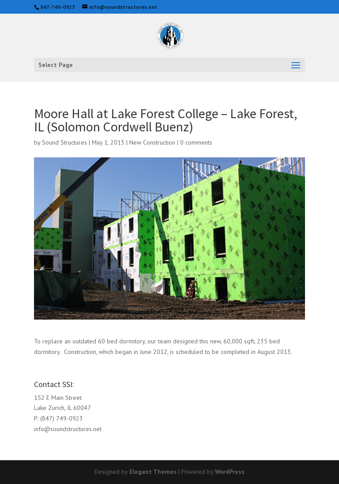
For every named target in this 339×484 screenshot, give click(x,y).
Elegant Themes (153, 472)
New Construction (152, 142)
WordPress (230, 472)
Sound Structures (64, 142)
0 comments (196, 142)
